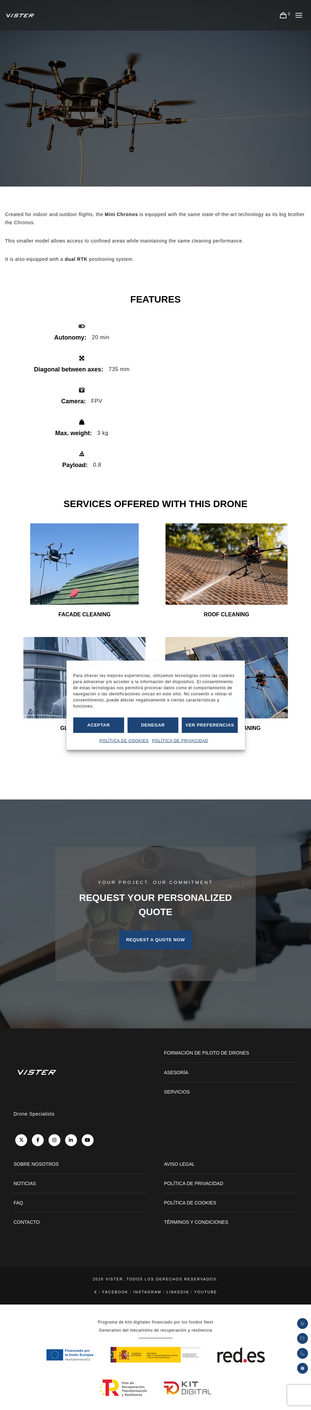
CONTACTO (27, 1222)
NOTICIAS (25, 1183)
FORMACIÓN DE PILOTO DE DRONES (206, 1053)
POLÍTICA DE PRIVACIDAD (180, 740)
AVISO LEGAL (179, 1164)
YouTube (205, 1292)
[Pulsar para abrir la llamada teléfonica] (302, 1353)
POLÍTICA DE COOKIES (124, 740)
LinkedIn (178, 1292)
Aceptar (98, 725)
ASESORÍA (176, 1072)
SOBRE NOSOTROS (36, 1164)
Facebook (115, 1292)
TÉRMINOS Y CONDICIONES (196, 1222)
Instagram (147, 1292)
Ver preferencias (210, 725)
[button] (302, 1368)
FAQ (18, 1202)
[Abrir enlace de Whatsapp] (302, 1323)
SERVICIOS (177, 1092)
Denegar (153, 725)
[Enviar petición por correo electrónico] (302, 1338)
